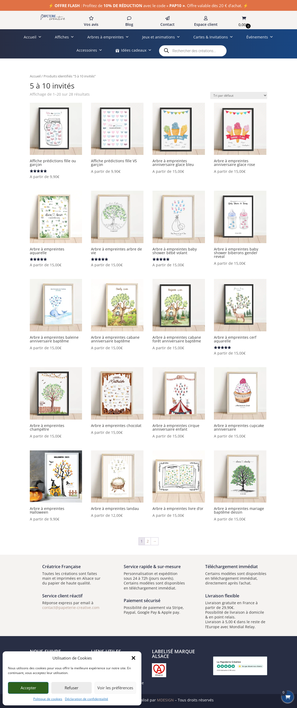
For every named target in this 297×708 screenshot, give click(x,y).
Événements (259, 37)
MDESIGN (165, 699)
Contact (167, 24)
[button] (133, 658)
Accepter (28, 687)
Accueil (33, 37)
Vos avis (91, 24)
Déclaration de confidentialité (86, 699)
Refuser (71, 687)
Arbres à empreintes (108, 37)
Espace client (206, 24)
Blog (129, 24)
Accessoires (89, 50)
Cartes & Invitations (213, 37)
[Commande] (238, 95)
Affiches (64, 37)
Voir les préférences (115, 687)
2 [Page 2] (148, 541)
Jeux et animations (161, 37)
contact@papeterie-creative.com (70, 607)
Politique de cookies (47, 699)
